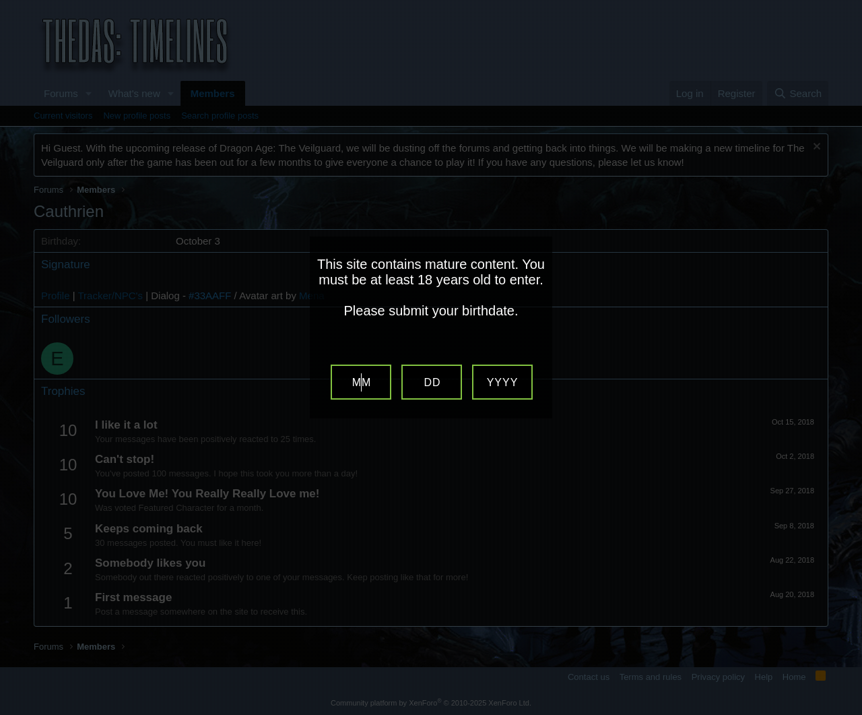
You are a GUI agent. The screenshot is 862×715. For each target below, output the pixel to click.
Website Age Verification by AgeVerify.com (845, 711)
